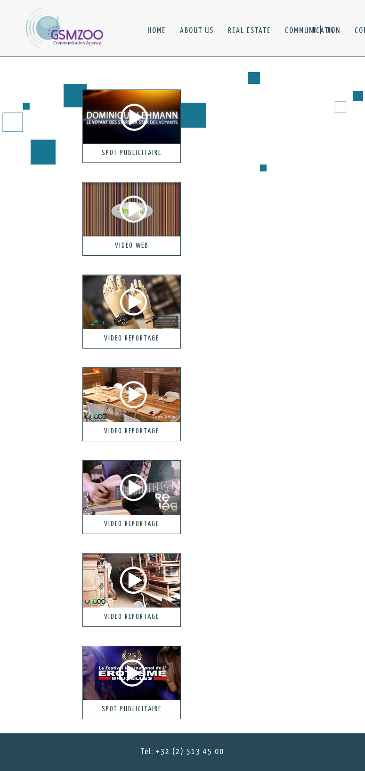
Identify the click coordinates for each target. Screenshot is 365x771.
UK (329, 30)
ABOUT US (197, 31)
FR (313, 30)
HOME (156, 31)
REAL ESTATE (249, 31)
